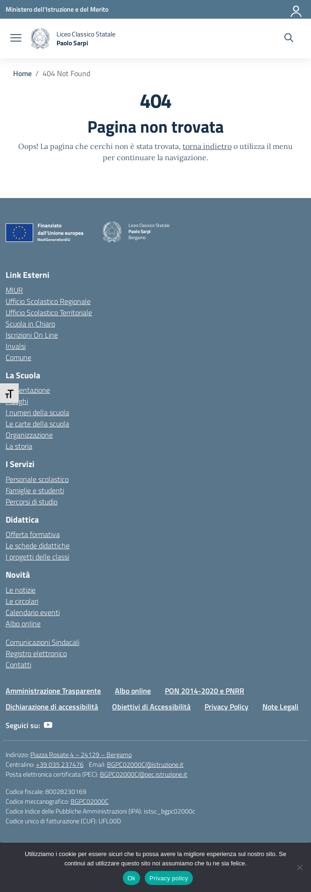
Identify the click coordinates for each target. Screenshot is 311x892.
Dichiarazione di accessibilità (52, 706)
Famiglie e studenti (35, 490)
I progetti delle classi (37, 556)
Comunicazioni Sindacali (42, 642)
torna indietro (207, 146)
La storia (19, 446)
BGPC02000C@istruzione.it (145, 764)
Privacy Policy (226, 706)
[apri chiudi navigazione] (15, 38)
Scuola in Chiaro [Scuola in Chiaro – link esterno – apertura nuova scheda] (30, 323)
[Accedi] (296, 9)
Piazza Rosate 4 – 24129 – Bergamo (81, 754)
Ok (131, 878)
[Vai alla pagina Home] (22, 73)
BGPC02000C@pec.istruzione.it (143, 774)
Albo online (23, 623)
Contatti (18, 664)
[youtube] (48, 725)
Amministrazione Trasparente (53, 690)
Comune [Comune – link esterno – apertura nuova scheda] (18, 357)
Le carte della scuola (37, 423)
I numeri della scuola (37, 412)
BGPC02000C (90, 801)
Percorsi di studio (31, 501)
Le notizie (20, 589)
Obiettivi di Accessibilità (151, 706)
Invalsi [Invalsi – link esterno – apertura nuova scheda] (16, 346)
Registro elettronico (36, 653)
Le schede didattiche (38, 545)
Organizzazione (29, 434)
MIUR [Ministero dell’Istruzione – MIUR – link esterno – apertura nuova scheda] (14, 290)
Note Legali (280, 706)
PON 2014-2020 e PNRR (204, 690)
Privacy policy (168, 878)
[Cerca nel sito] (289, 39)
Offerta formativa (33, 534)
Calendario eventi (33, 612)
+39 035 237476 (60, 764)
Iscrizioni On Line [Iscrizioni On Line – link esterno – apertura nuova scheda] (32, 334)
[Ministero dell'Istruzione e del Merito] (57, 9)
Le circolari (22, 601)
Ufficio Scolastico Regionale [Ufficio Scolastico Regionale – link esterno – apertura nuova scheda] (48, 301)
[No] (299, 867)
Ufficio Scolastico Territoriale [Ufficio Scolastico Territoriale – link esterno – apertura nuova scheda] (49, 312)
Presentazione (28, 390)
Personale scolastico (37, 479)
